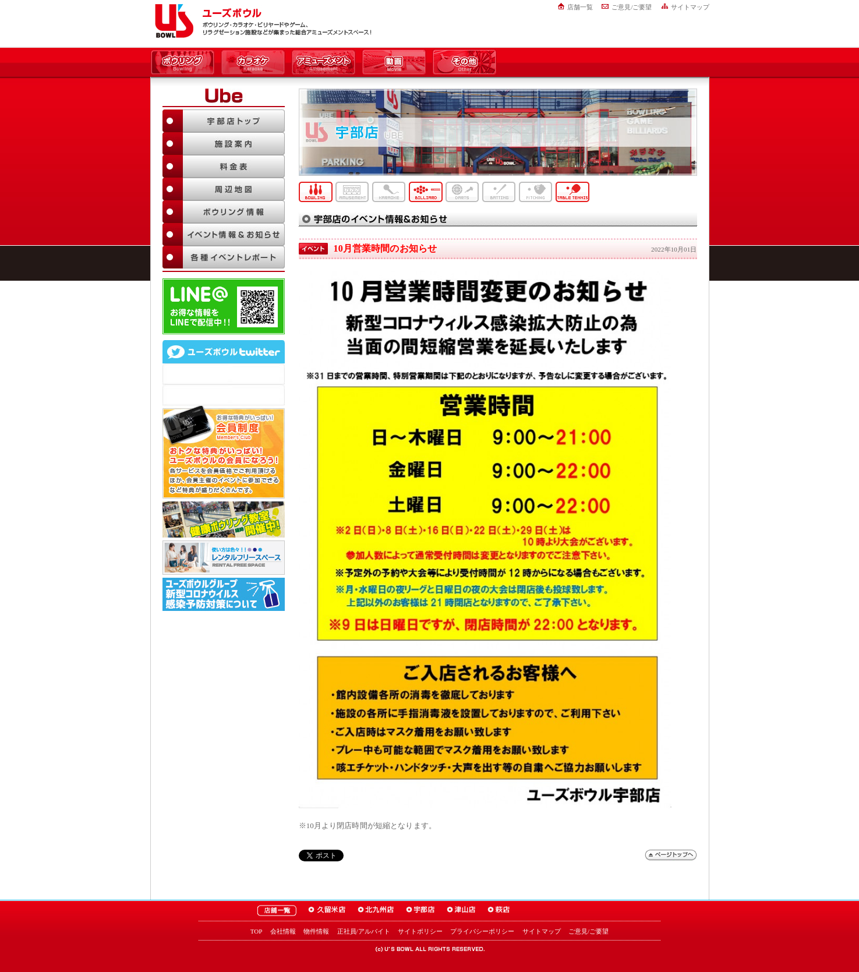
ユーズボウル (172, 21)
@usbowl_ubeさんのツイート (223, 394)
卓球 (572, 192)
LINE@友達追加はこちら (223, 306)
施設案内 (223, 143)
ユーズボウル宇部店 (420, 910)
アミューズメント (323, 63)
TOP (256, 931)
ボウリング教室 (223, 519)
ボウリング (182, 63)
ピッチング (536, 192)
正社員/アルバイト (363, 931)
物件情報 (316, 931)
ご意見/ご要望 (631, 6)
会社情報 (283, 931)
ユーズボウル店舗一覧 (276, 910)
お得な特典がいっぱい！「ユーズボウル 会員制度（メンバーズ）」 (223, 452)
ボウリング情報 (223, 211)
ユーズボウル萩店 (498, 910)
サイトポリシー (420, 931)
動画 (394, 63)
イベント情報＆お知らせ (223, 234)
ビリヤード (426, 192)
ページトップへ (671, 855)
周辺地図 (223, 189)
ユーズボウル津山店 (461, 910)
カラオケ (253, 63)
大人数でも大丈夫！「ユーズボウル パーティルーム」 (223, 557)
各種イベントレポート (223, 257)
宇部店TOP (223, 120)
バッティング (499, 192)
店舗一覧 (580, 6)
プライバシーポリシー (482, 931)
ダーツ (462, 192)
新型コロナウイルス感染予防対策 (223, 594)
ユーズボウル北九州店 (376, 910)
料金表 (223, 166)
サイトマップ (690, 6)
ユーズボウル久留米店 (327, 910)
